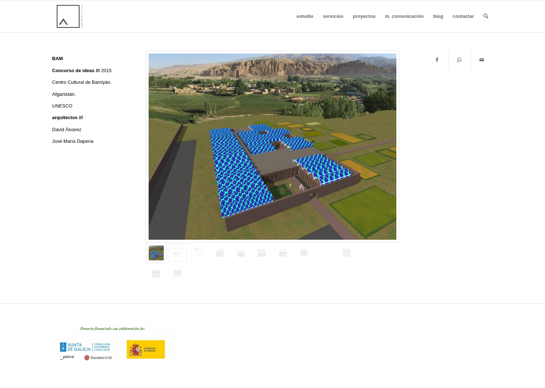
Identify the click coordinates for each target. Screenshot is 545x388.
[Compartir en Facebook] (437, 60)
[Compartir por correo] (482, 60)
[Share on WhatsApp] (459, 60)
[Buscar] (486, 16)
